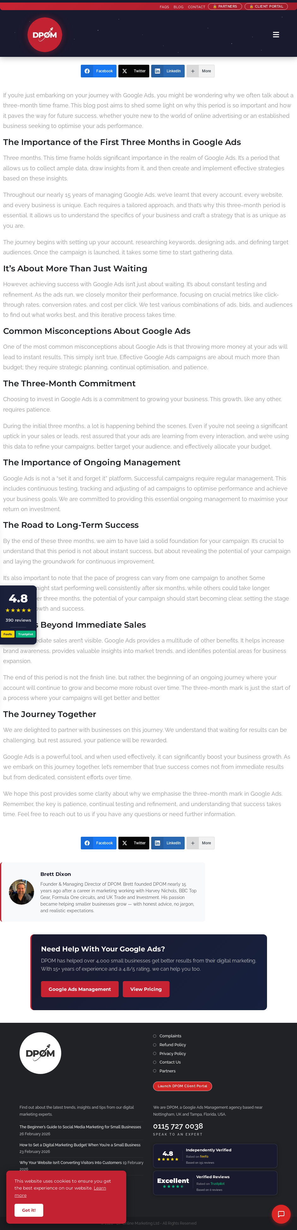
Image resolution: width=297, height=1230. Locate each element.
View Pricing (146, 989)
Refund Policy (172, 1044)
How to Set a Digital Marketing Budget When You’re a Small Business (80, 1145)
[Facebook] (98, 71)
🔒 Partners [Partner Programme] (224, 6)
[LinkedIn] (168, 71)
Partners (167, 1071)
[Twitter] (133, 71)
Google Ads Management (80, 989)
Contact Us (170, 1062)
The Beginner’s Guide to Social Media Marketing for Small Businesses (80, 1127)
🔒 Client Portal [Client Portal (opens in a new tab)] (266, 6)
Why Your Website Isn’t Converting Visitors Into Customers (71, 1163)
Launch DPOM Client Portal (182, 1086)
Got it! (29, 1210)
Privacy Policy (172, 1053)
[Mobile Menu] (276, 34)
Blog (178, 7)
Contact (196, 7)
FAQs (164, 7)
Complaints (170, 1036)
